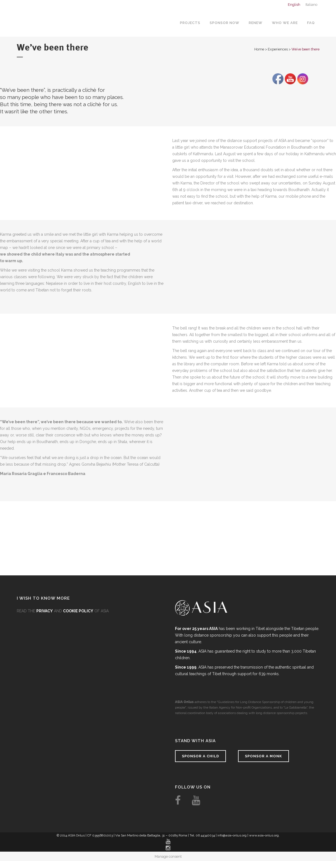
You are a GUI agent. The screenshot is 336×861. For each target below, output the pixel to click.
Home (259, 49)
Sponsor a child (200, 756)
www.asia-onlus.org (264, 835)
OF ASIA (86, 611)
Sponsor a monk (263, 756)
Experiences (278, 49)
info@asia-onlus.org (232, 835)
